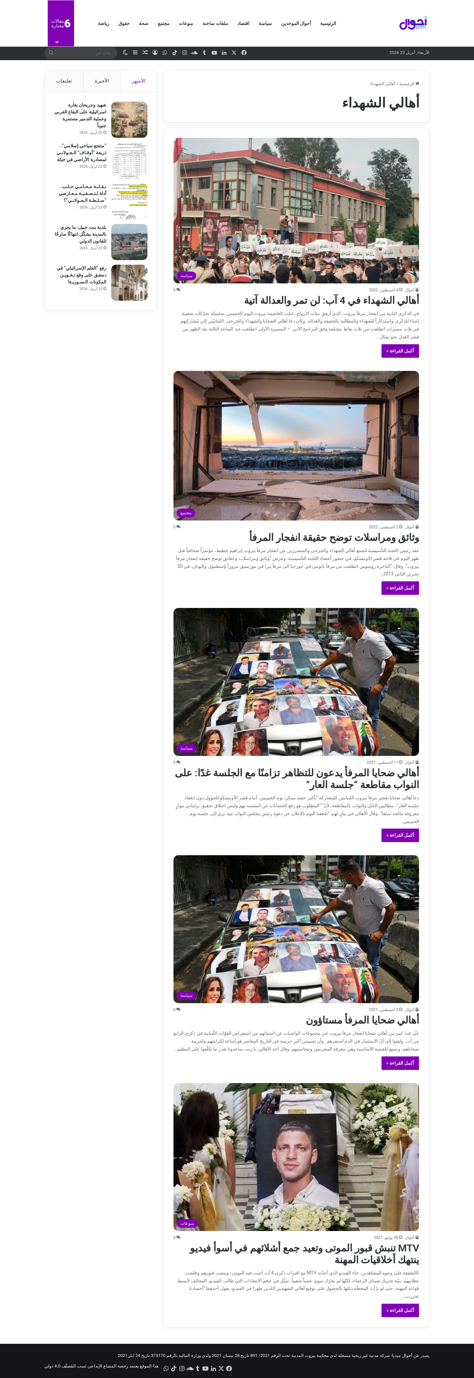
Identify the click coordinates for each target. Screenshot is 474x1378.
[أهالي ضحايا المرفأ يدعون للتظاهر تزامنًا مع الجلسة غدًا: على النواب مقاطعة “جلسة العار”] (296, 682)
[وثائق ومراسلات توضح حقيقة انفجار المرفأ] (296, 445)
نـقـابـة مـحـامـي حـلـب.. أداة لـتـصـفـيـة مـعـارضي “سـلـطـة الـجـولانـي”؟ (82, 194)
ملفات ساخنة (215, 23)
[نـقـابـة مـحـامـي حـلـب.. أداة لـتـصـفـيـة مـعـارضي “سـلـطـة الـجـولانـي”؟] (129, 202)
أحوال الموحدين (296, 23)
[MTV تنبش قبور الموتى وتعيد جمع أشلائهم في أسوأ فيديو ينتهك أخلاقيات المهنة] (296, 1157)
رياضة (103, 23)
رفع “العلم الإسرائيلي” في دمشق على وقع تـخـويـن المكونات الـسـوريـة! (81, 275)
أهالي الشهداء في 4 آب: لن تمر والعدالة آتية (331, 300)
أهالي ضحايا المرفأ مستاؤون (362, 1020)
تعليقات (64, 81)
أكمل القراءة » (400, 350)
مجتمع (164, 23)
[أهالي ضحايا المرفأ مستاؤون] (296, 929)
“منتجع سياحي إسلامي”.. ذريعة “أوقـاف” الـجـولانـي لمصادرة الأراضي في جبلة (81, 153)
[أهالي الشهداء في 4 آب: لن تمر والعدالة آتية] (296, 210)
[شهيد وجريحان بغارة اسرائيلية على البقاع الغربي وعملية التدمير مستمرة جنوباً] (129, 120)
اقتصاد (243, 23)
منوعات (186, 23)
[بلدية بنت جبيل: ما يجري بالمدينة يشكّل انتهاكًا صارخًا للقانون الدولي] (129, 243)
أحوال (409, 290)
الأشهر (138, 81)
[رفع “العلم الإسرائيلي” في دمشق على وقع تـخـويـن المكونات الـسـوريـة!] (129, 283)
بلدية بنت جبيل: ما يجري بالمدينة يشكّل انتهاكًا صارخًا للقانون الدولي (83, 234)
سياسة (265, 23)
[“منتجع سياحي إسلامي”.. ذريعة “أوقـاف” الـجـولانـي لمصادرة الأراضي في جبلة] (129, 161)
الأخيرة (102, 81)
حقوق (124, 23)
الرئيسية (328, 23)
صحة (143, 23)
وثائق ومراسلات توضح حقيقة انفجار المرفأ (334, 537)
